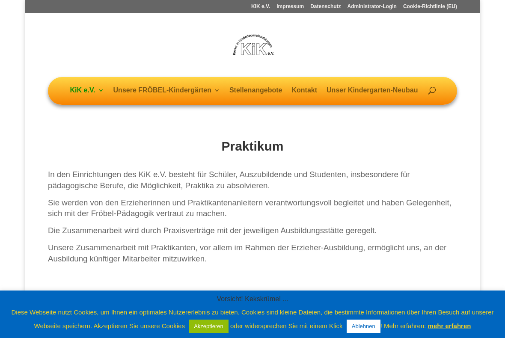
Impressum (290, 6)
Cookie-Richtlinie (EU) (430, 6)
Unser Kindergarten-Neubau (372, 90)
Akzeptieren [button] (208, 326)
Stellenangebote (255, 90)
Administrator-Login (372, 6)
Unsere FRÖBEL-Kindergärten (162, 90)
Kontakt (305, 90)
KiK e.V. (260, 6)
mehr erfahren (449, 325)
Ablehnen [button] (363, 326)
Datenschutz (325, 6)
